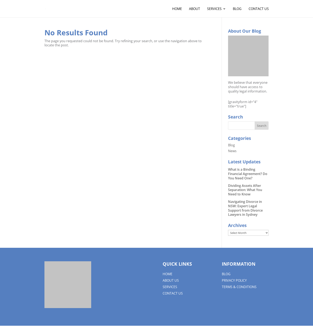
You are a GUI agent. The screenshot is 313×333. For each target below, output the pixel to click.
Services (214, 9)
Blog (237, 9)
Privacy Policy (234, 280)
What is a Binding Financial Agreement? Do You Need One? (247, 173)
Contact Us (259, 9)
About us (171, 280)
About (194, 9)
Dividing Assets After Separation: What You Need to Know (245, 190)
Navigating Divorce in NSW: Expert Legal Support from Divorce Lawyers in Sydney (245, 208)
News (232, 151)
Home (177, 9)
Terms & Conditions (239, 287)
